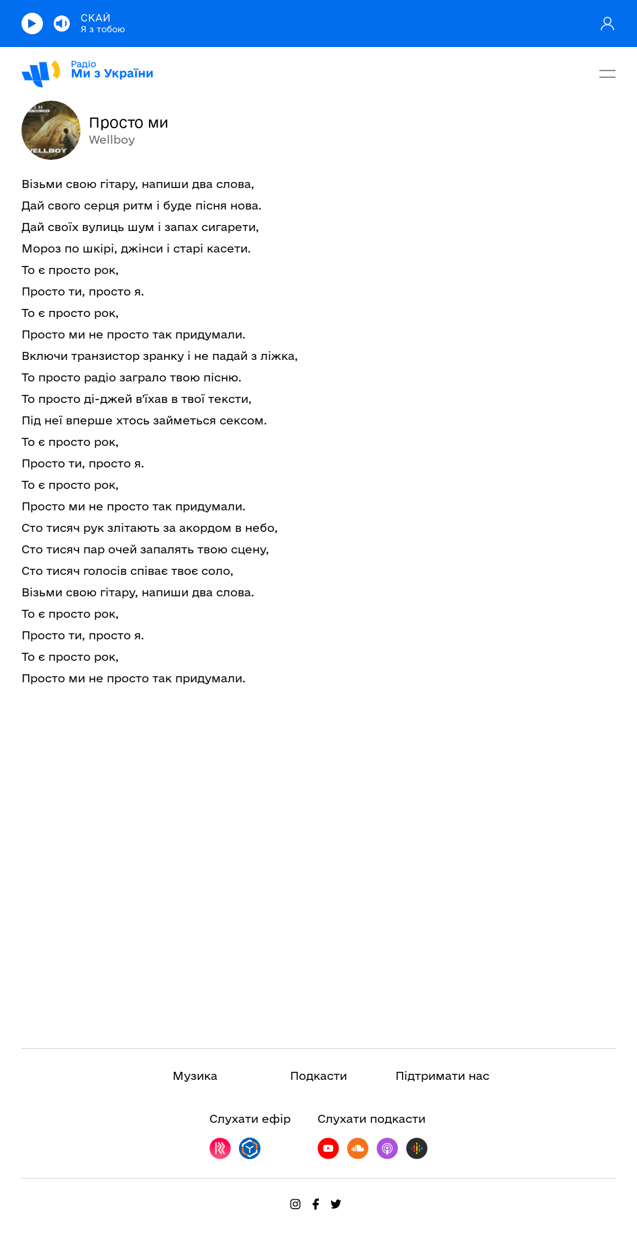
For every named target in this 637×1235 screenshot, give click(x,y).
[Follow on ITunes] (387, 1148)
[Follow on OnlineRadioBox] (249, 1148)
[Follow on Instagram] (295, 1204)
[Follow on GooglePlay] (417, 1148)
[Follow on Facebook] (315, 1204)
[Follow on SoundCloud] (358, 1148)
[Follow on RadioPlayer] (220, 1148)
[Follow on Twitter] (335, 1204)
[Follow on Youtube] (328, 1148)
